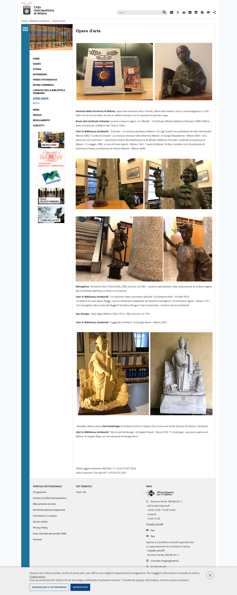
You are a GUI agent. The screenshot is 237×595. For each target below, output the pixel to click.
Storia (37, 69)
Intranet (37, 539)
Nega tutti (210, 575)
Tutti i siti (81, 492)
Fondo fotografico (45, 79)
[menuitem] (51, 58)
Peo (153, 536)
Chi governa (39, 492)
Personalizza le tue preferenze (49, 587)
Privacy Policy (40, 527)
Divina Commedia (43, 85)
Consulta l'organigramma (165, 560)
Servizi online (40, 521)
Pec (153, 530)
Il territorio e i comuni (45, 515)
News (36, 109)
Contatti (38, 125)
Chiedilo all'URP (155, 524)
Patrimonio (40, 74)
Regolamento (41, 120)
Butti (36, 103)
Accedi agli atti (159, 566)
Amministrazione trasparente (49, 510)
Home (24, 20)
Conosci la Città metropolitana (49, 498)
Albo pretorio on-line (44, 504)
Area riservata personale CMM (49, 533)
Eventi (37, 64)
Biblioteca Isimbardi (39, 20)
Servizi (37, 115)
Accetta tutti (80, 587)
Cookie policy (37, 576)
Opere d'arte (59, 20)
